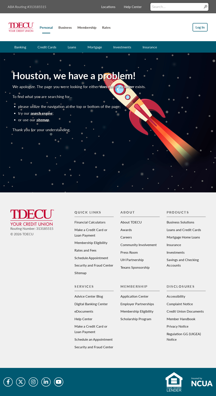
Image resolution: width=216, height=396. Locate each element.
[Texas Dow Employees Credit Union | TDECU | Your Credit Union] (21, 26)
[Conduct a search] (176, 7)
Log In (200, 27)
